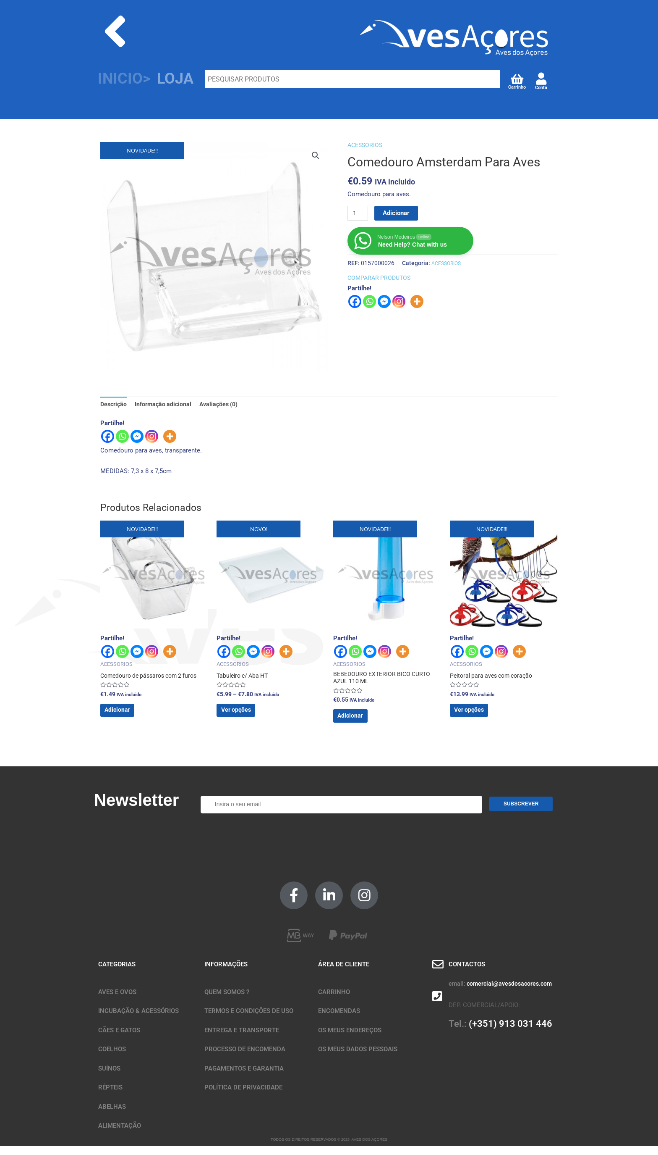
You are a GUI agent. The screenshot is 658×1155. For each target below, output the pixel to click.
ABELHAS (121, 124)
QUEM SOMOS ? (226, 1001)
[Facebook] (107, 437)
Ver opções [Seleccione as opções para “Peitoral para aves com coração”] (483, 716)
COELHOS (407, 102)
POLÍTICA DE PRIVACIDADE (243, 1097)
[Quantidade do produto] (358, 213)
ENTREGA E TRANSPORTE (241, 1039)
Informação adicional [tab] (166, 404)
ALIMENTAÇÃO (119, 1135)
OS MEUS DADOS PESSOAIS (357, 1059)
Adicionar (398, 213)
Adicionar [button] (130, 716)
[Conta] (541, 79)
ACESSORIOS (366, 145)
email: (457, 992)
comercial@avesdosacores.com (509, 992)
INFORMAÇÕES (226, 974)
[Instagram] (151, 437)
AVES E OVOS (129, 102)
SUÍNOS (461, 102)
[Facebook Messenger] (137, 437)
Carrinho (517, 87)
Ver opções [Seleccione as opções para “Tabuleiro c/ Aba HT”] (249, 716)
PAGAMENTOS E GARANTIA (244, 1077)
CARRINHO (334, 1001)
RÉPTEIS (513, 102)
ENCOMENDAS (339, 1020)
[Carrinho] (516, 78)
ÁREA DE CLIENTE (343, 974)
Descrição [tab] (114, 404)
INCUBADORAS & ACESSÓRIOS (234, 102)
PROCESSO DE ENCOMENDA (244, 1059)
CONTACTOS (467, 974)
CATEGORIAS (117, 974)
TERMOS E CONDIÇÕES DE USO (248, 1020)
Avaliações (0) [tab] (224, 404)
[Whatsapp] (122, 437)
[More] (169, 437)
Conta (541, 87)
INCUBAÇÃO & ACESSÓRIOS (138, 1020)
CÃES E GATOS (340, 102)
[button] (315, 155)
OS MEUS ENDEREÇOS (349, 1039)
